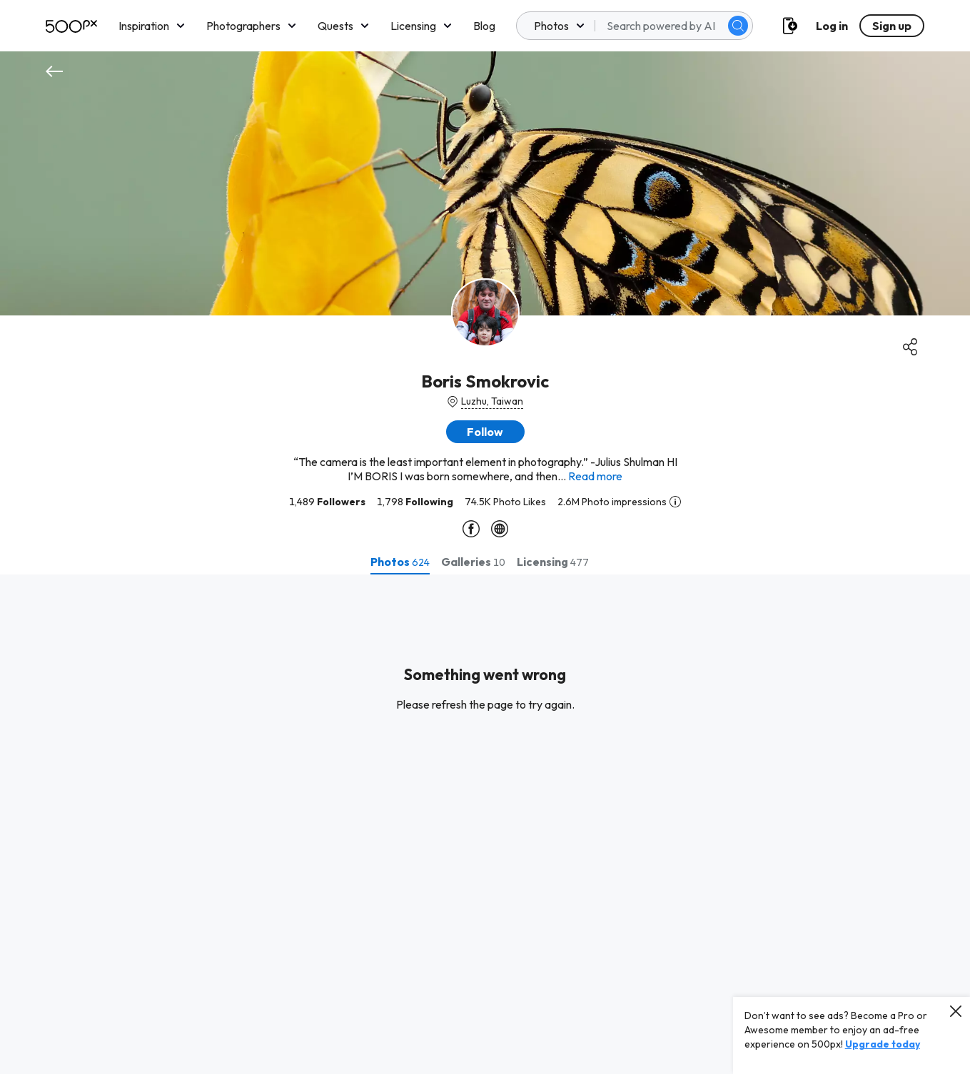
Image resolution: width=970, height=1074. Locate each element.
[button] (485, 431)
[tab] (400, 561)
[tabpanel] (485, 824)
